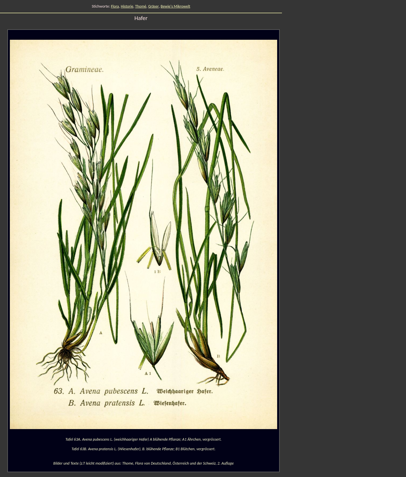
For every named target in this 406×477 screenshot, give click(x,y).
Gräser (153, 6)
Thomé (140, 6)
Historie (127, 6)
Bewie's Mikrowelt (175, 6)
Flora (115, 6)
